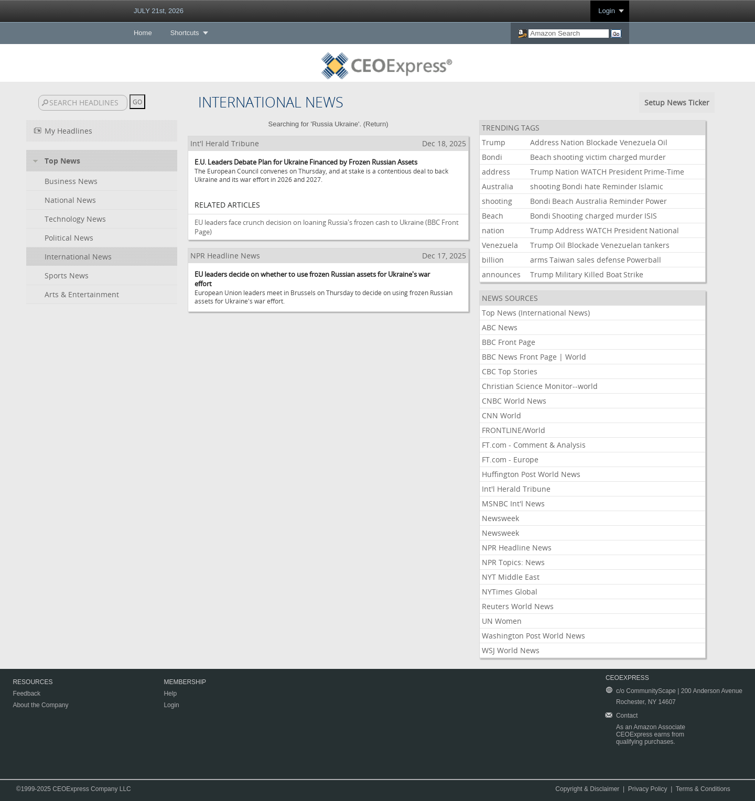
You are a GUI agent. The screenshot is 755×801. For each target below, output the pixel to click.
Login (606, 11)
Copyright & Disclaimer (587, 789)
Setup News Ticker (676, 102)
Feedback (26, 693)
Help (170, 693)
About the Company (40, 705)
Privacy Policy (647, 789)
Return (375, 124)
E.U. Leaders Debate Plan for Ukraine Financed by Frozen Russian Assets (306, 162)
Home (143, 33)
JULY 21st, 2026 (159, 11)
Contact (627, 715)
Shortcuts (184, 33)
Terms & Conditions (703, 789)
